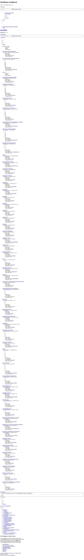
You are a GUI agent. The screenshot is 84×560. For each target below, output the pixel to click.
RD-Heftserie (5, 182)
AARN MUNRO (7, 275)
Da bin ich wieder (6, 362)
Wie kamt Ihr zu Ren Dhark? (8, 84)
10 (5, 113)
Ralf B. (5, 453)
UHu (13, 81)
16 (5, 88)
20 (5, 92)
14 (5, 136)
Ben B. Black (6, 446)
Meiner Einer (14, 271)
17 (5, 89)
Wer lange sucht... (6, 399)
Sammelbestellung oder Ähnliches (9, 466)
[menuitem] (9, 12)
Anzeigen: (6, 493)
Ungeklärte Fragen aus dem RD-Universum (10, 459)
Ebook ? (4, 348)
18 (5, 90)
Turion (6, 32)
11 (5, 114)
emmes (5, 238)
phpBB (6, 553)
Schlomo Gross (7, 155)
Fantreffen (4, 224)
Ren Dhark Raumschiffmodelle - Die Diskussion (11, 481)
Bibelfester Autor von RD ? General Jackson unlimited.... (13, 424)
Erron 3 (5, 169)
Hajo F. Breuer (7, 109)
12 (5, 115)
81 (5, 62)
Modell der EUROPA (6, 251)
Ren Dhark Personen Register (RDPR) (10, 77)
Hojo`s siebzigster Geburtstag (8, 161)
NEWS (17, 52)
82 (5, 63)
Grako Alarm (5, 210)
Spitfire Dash (6, 376)
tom (13, 119)
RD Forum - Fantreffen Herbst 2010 (9, 128)
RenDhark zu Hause (6, 237)
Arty (7, 554)
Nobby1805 (6, 183)
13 (5, 116)
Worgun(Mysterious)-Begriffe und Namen (10, 288)
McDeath (6, 78)
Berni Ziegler (14, 69)
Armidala (14, 105)
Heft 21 (4, 154)
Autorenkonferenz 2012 (7, 408)
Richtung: (27, 493)
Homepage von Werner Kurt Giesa (9, 316)
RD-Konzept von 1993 (7, 309)
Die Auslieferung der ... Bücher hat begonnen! (11, 58)
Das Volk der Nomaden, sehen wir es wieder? (11, 417)
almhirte (5, 85)
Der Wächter (14, 382)
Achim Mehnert (15, 241)
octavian (5, 473)
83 (5, 64)
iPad (3, 258)
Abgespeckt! (5, 323)
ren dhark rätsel (5, 244)
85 (5, 66)
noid (5, 52)
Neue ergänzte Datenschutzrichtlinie (9, 51)
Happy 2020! (5, 189)
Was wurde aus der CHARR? (8, 445)
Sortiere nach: (17, 493)
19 (5, 91)
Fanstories (4, 274)
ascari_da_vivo (7, 268)
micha (5, 197)
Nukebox (13, 255)
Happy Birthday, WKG (7, 385)
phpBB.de (13, 555)
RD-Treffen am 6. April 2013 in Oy (9, 108)
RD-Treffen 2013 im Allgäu (8, 330)
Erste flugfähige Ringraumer (8, 168)
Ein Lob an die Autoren (7, 452)
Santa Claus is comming (7, 342)
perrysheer (6, 99)
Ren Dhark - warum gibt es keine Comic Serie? (11, 431)
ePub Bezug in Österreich (7, 175)
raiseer (13, 306)
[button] (4, 44)
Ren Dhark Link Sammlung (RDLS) (9, 142)
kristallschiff (5, 196)
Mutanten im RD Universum (8, 472)
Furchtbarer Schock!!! (7, 392)
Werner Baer (6, 418)
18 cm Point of (5, 217)
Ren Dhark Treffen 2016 (7, 98)
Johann (5, 467)
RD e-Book (5, 299)
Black (1, 554)
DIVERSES (3, 30)
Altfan (5, 282)
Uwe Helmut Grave (15, 151)
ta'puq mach (5, 203)
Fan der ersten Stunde (7, 438)
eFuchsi (5, 176)
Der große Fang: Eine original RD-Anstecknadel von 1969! (13, 281)
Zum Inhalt (2, 6)
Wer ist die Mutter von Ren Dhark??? (9, 375)
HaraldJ (5, 439)
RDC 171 (14, 95)
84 (5, 65)
